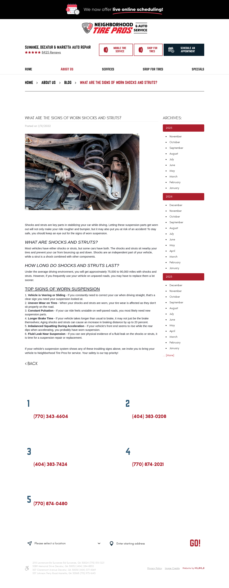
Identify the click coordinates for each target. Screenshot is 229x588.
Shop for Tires (153, 69)
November (176, 136)
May (172, 170)
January (174, 188)
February (175, 182)
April (172, 251)
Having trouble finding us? (66, 531)
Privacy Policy (154, 568)
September (176, 148)
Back (32, 363)
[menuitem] (28, 69)
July (172, 159)
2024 (169, 196)
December (176, 205)
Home (28, 69)
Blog (68, 83)
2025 (169, 128)
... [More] (168, 355)
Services (108, 69)
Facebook (35, 433)
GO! (195, 543)
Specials (198, 69)
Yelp (49, 433)
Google (42, 433)
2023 (169, 276)
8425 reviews (51, 52)
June (172, 165)
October (175, 142)
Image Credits (172, 568)
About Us (67, 69)
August (174, 153)
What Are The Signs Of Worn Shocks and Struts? (118, 83)
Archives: (172, 118)
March (174, 176)
